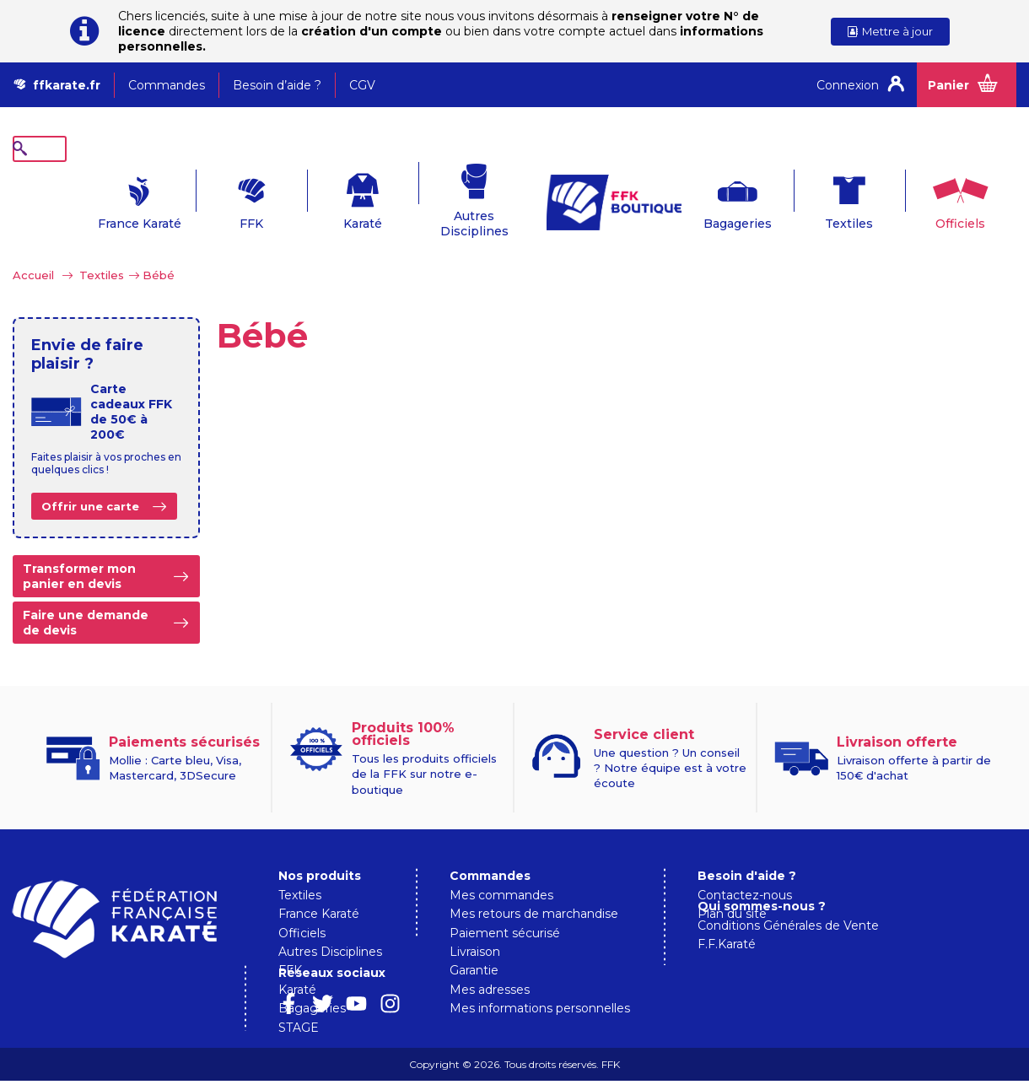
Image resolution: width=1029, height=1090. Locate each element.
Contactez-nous (745, 869)
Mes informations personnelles (540, 982)
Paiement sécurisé (505, 907)
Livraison (475, 925)
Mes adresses (490, 963)
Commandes (166, 85)
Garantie (474, 944)
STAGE (298, 1001)
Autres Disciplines (439, 197)
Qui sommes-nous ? (762, 916)
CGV (362, 85)
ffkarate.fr (66, 85)
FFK (216, 197)
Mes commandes (501, 869)
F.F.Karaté (727, 954)
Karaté (327, 197)
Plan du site (732, 887)
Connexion (847, 85)
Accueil (33, 249)
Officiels (925, 197)
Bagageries (702, 197)
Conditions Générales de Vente (788, 935)
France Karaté (104, 197)
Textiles (813, 197)
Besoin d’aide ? (277, 85)
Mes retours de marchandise (534, 887)
